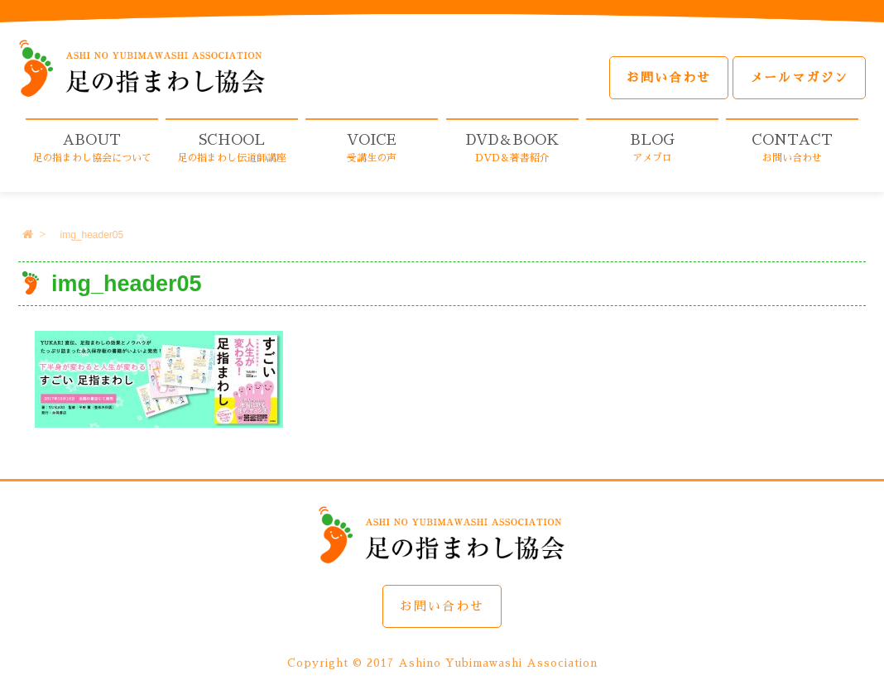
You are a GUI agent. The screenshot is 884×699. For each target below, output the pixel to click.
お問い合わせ (669, 77)
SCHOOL (231, 148)
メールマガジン (799, 77)
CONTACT (792, 148)
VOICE (371, 148)
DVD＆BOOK (512, 148)
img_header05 (91, 235)
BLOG (652, 148)
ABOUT (91, 148)
